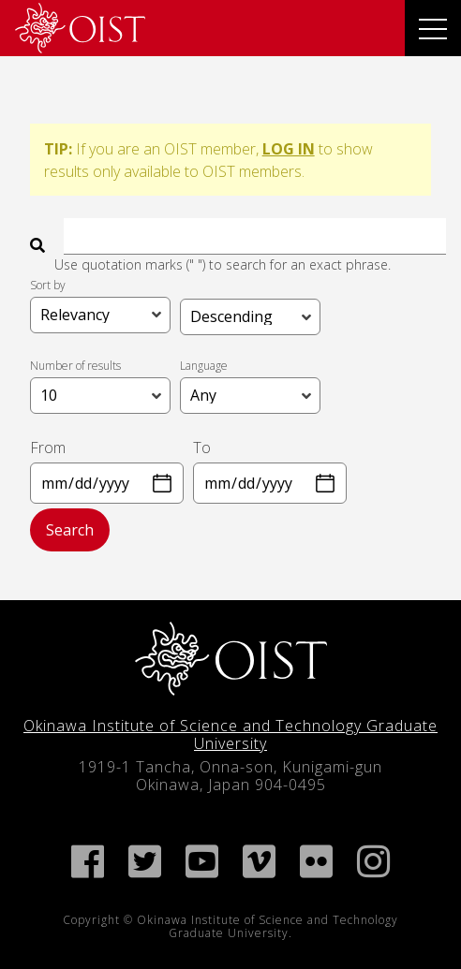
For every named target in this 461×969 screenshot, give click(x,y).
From (48, 447)
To (202, 447)
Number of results (75, 365)
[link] (80, 28)
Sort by (48, 284)
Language (204, 365)
